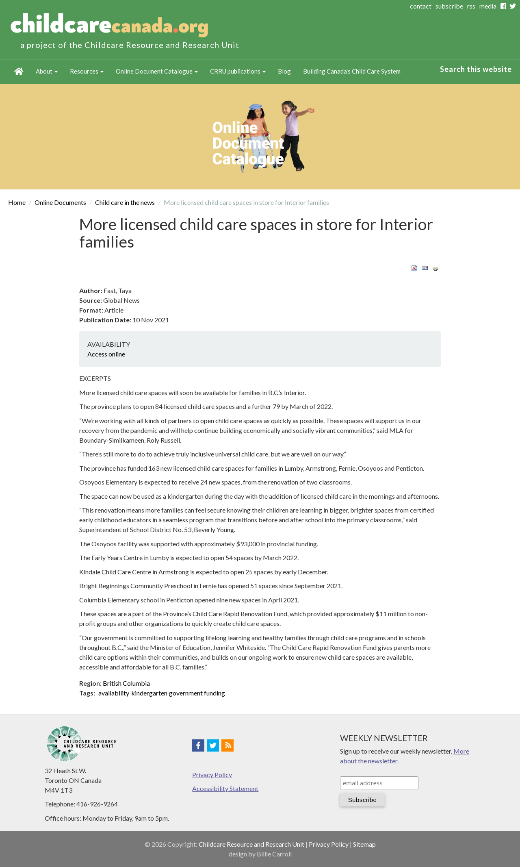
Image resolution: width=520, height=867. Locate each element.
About (47, 71)
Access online (106, 354)
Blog (284, 71)
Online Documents (60, 202)
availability (113, 693)
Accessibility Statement (225, 788)
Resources (87, 71)
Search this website (476, 69)
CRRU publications (238, 71)
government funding (197, 693)
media (487, 6)
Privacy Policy (212, 774)
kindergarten (149, 693)
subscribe (449, 6)
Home (19, 71)
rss (471, 6)
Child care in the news (125, 202)
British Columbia (126, 683)
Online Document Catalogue (157, 71)
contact (420, 6)
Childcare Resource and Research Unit (251, 844)
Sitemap (364, 844)
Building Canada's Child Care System (352, 71)
